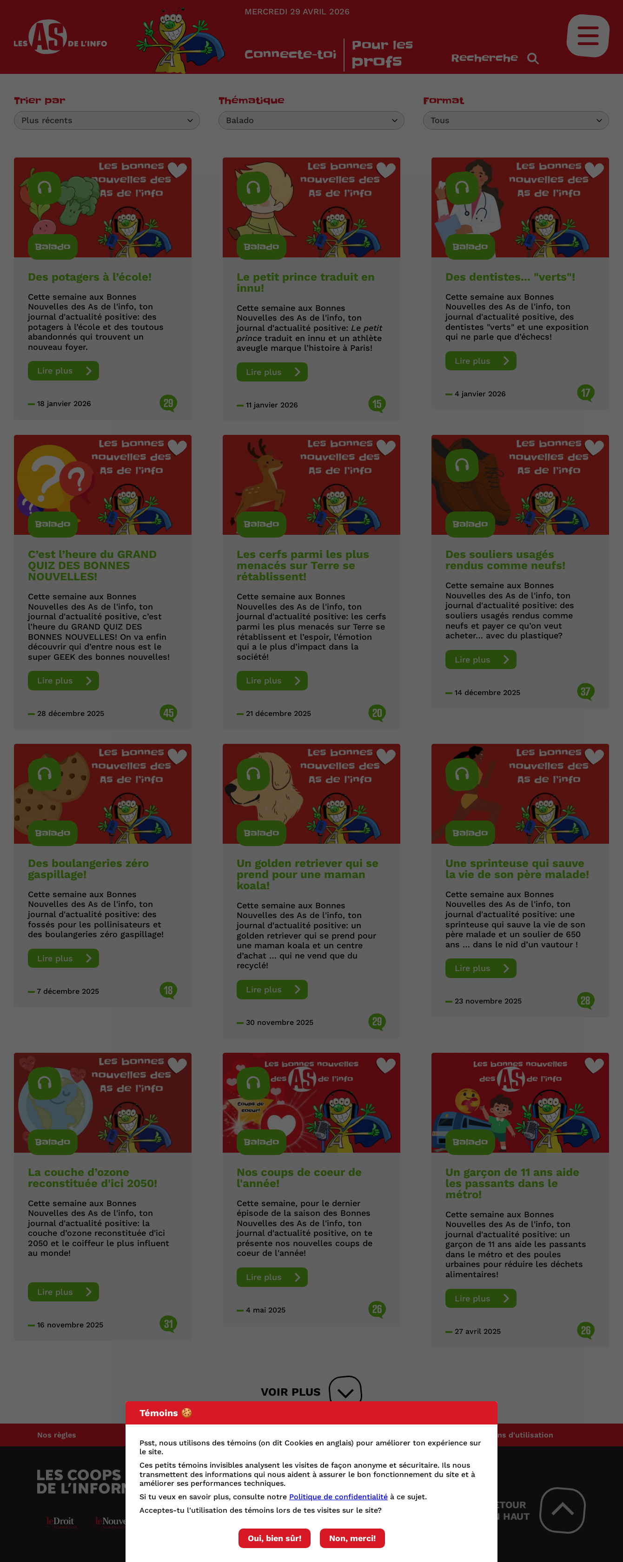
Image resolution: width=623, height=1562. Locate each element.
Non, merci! (352, 1538)
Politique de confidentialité (338, 1496)
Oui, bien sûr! (274, 1538)
